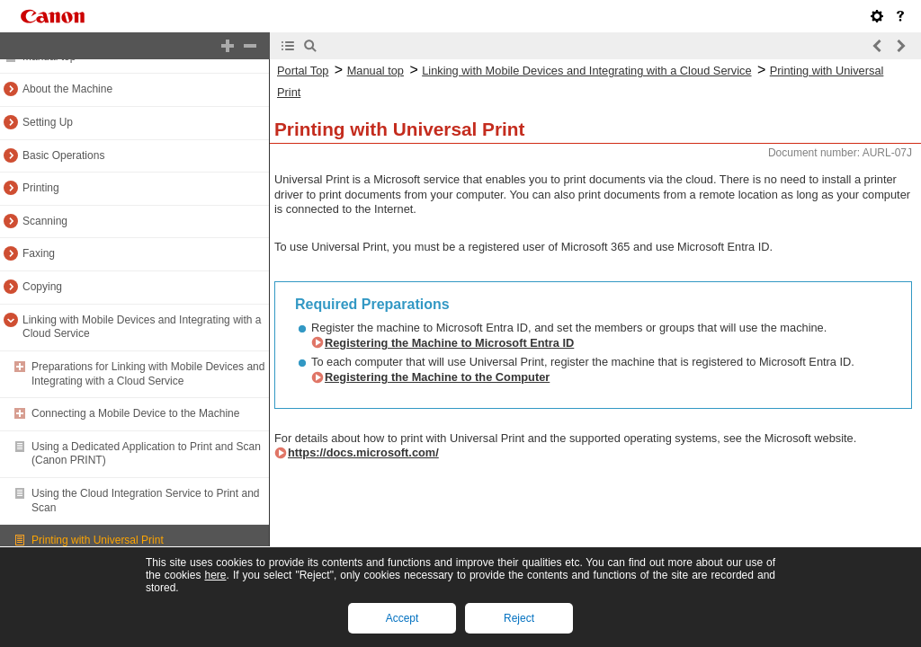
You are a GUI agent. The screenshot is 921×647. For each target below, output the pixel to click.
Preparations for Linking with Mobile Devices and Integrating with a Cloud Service (147, 373)
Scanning (44, 221)
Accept (402, 618)
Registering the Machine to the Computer (437, 377)
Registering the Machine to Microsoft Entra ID (449, 343)
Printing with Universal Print (97, 540)
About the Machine (67, 89)
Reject (519, 618)
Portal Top (302, 70)
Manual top (375, 70)
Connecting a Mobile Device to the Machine (135, 413)
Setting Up (47, 122)
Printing (40, 188)
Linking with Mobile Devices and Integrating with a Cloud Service (586, 70)
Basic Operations (63, 155)
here (215, 575)
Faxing (38, 253)
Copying (42, 286)
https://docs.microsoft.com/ (363, 452)
